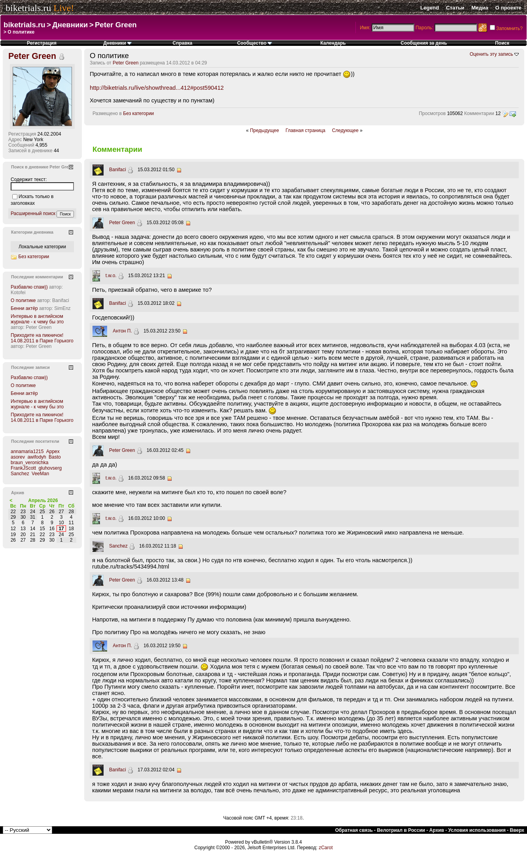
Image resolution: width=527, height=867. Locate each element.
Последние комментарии (37, 276)
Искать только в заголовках (32, 200)
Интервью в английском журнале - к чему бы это (37, 319)
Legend (429, 8)
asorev (18, 457)
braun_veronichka (29, 462)
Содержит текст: (29, 179)
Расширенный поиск (33, 213)
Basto (55, 457)
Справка (183, 43)
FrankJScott (23, 468)
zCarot (325, 847)
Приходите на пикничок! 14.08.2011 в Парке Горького (42, 338)
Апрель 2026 (43, 500)
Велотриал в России (401, 830)
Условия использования (477, 830)
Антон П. (122, 331)
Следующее (345, 130)
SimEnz (62, 308)
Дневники (70, 25)
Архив (436, 830)
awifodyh (36, 457)
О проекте (508, 8)
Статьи (455, 8)
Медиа (479, 8)
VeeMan (40, 473)
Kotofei (18, 292)
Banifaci (117, 169)
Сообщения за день (423, 43)
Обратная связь (354, 830)
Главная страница (305, 130)
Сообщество (254, 43)
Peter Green (116, 25)
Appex (53, 451)
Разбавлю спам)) (29, 287)
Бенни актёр (24, 308)
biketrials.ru (28, 8)
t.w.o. (111, 275)
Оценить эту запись (491, 54)
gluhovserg (50, 468)
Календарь (333, 43)
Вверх (517, 830)
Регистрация (42, 43)
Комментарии (479, 113)
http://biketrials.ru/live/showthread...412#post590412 (157, 88)
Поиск (502, 43)
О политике (23, 300)
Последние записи (30, 367)
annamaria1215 (27, 451)
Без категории (138, 113)
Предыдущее (264, 130)
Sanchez (118, 546)
